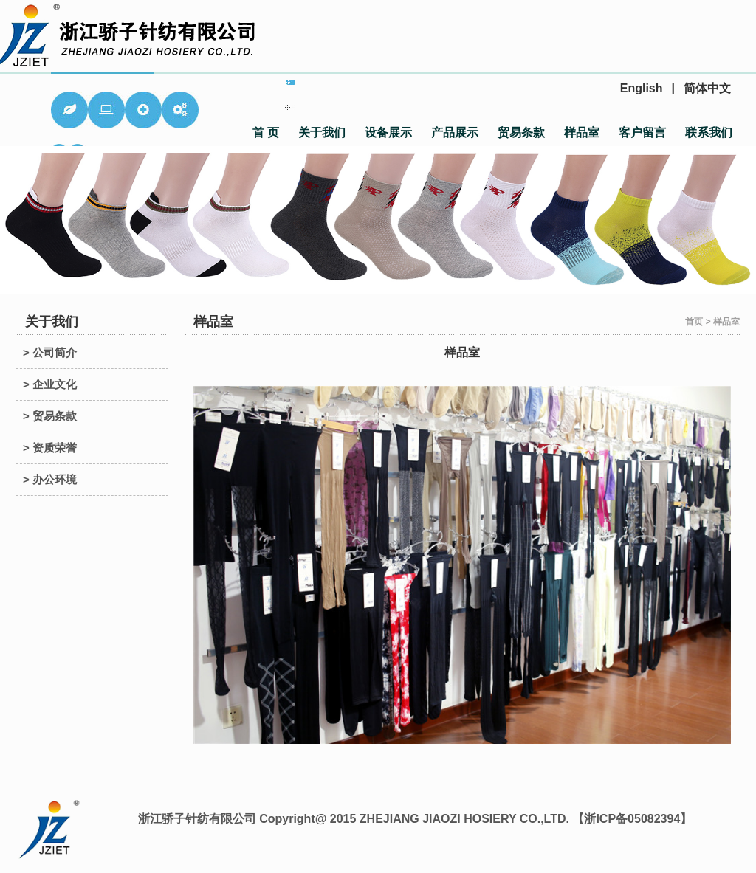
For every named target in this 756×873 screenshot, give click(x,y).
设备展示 (388, 132)
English (641, 88)
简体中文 (707, 88)
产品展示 (454, 132)
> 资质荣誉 (50, 447)
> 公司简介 (50, 352)
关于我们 (322, 132)
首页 (694, 322)
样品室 (581, 132)
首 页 (265, 132)
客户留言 (642, 132)
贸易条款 (521, 132)
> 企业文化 (50, 384)
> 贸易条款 (50, 416)
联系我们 (708, 132)
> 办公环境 (50, 479)
